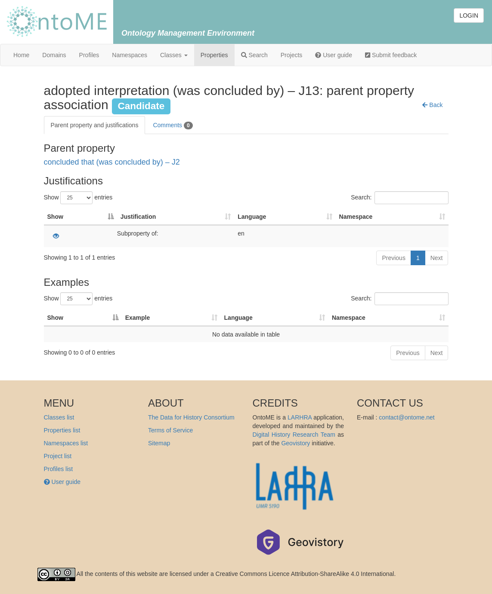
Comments (172, 125)
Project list (58, 456)
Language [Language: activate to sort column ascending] (252, 216)
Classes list (59, 417)
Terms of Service (170, 430)
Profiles (89, 55)
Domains (54, 55)
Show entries (78, 197)
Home (21, 55)
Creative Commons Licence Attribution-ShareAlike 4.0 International (305, 573)
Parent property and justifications (95, 125)
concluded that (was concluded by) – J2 (112, 162)
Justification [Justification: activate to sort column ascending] (138, 216)
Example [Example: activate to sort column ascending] (137, 317)
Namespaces (129, 55)
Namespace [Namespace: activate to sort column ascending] (356, 216)
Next (436, 257)
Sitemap (159, 443)
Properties (214, 55)
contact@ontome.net (406, 417)
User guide (333, 55)
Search (254, 55)
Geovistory (295, 443)
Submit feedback (391, 55)
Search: (399, 197)
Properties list (62, 430)
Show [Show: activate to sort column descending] (55, 216)
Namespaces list (66, 443)
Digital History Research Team (294, 434)
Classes (174, 55)
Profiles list (58, 468)
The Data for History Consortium (191, 417)
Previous (393, 257)
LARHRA (300, 417)
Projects (292, 55)
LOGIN (468, 15)
